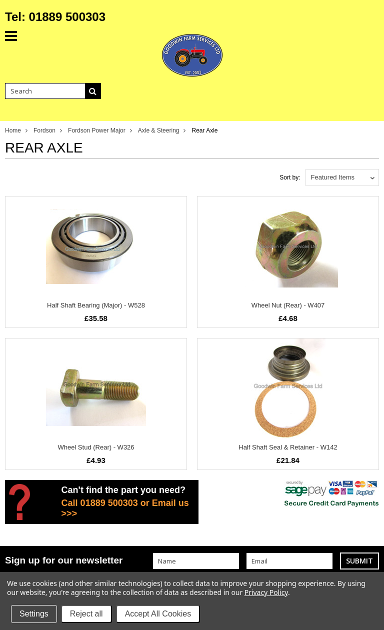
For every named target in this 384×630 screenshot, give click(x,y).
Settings (34, 614)
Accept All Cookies (158, 614)
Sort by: (290, 177)
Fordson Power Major (97, 130)
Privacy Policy (266, 592)
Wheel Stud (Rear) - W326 (96, 447)
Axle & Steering (159, 130)
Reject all (86, 614)
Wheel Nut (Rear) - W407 (288, 305)
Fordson (45, 130)
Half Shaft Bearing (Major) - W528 (96, 305)
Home (13, 130)
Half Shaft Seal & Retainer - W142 (287, 447)
